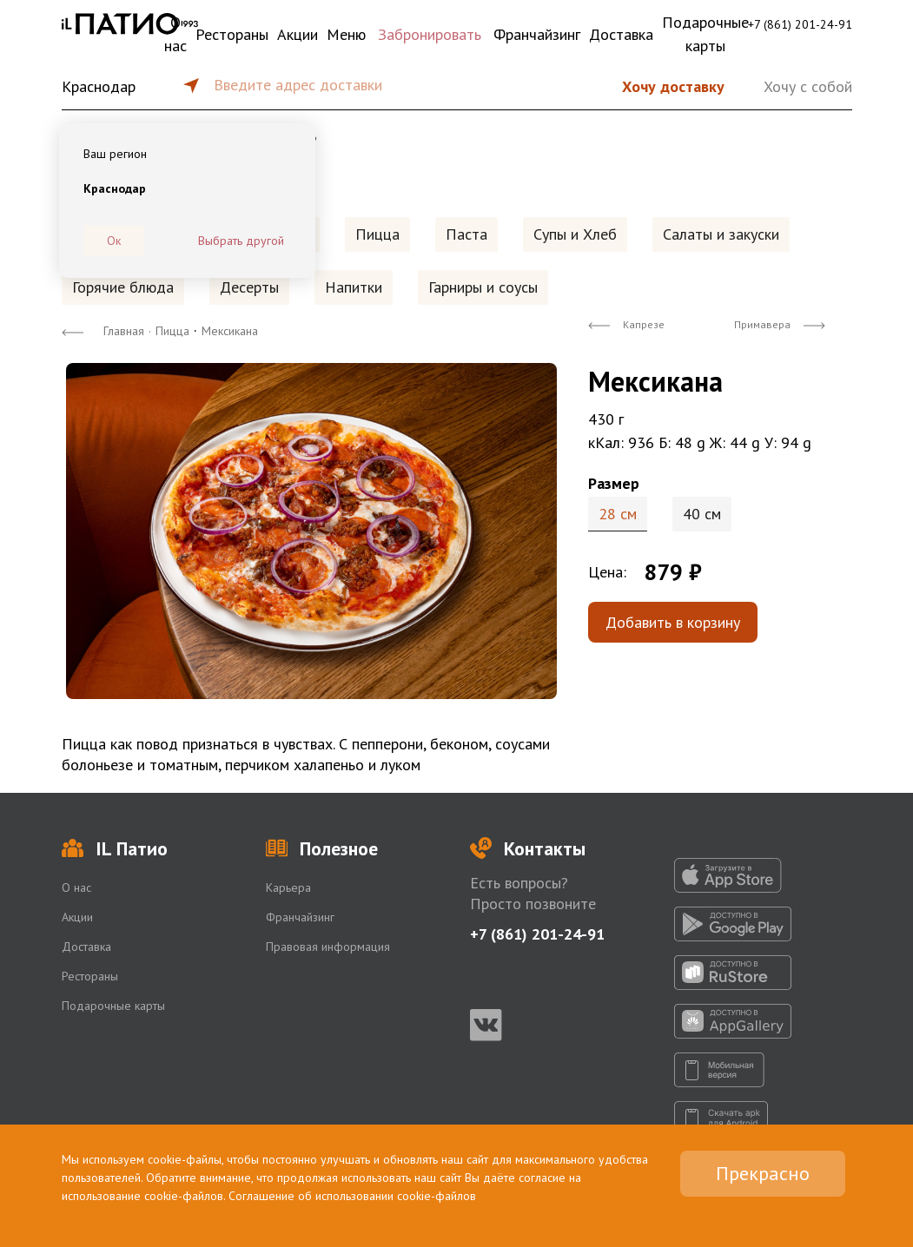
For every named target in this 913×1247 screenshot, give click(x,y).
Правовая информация (328, 946)
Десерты (249, 287)
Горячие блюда (123, 287)
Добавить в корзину (672, 622)
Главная (123, 331)
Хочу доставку (673, 86)
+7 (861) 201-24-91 (800, 24)
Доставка (621, 34)
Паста (466, 234)
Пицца (377, 234)
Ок (114, 240)
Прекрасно (763, 1173)
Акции (297, 34)
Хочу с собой (808, 86)
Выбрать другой (241, 240)
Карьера (288, 887)
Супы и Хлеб (575, 234)
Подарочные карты (705, 34)
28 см (618, 514)
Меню (346, 34)
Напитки (353, 287)
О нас (175, 34)
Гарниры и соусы (483, 287)
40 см (702, 514)
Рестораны (231, 34)
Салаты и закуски (721, 234)
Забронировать (429, 34)
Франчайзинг (536, 34)
